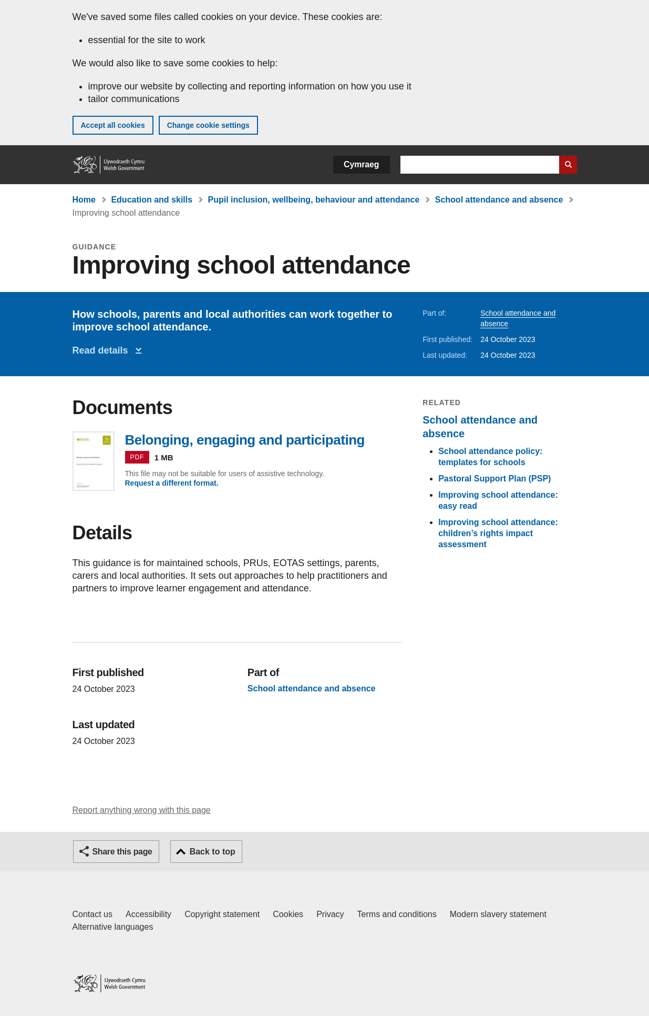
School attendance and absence (499, 199)
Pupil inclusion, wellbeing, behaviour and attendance (314, 199)
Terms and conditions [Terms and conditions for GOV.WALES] (397, 914)
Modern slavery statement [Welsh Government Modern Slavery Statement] (498, 914)
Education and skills (151, 199)
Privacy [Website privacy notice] (330, 914)
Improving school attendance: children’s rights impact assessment (498, 533)
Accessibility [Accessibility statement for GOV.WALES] (148, 914)
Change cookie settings (208, 125)
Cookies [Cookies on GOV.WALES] (288, 914)
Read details (103, 350)
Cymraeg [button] (361, 164)
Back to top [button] (212, 851)
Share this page (122, 851)
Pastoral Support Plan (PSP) (494, 478)
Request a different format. (172, 483)
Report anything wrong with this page (142, 810)
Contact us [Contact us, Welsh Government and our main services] (92, 914)
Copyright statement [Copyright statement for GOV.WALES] (222, 914)
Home (84, 199)
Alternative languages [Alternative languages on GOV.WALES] (113, 926)
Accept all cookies (113, 125)
